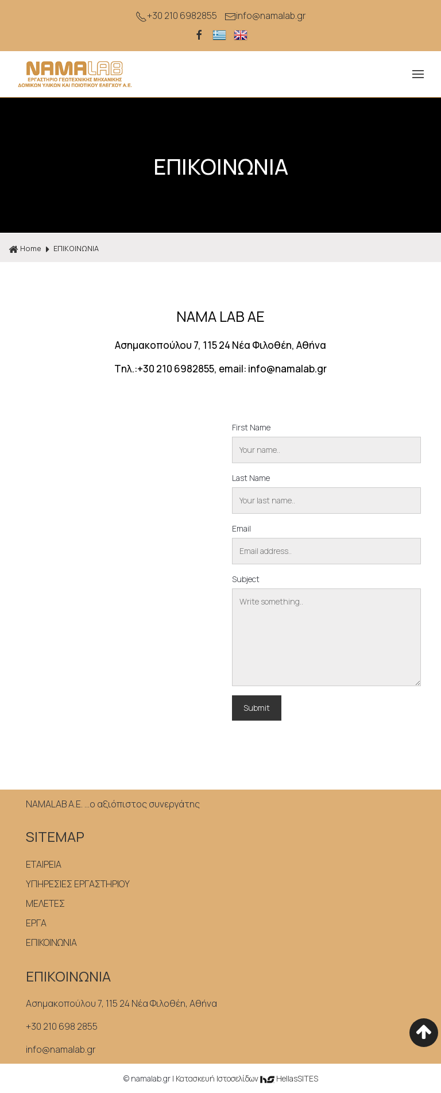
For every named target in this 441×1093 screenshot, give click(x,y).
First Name (251, 427)
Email (241, 528)
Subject (246, 579)
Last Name (251, 477)
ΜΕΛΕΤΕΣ (45, 903)
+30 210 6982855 (176, 15)
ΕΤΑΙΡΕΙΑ (43, 864)
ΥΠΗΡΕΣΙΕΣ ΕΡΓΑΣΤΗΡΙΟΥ (78, 884)
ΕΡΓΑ (36, 923)
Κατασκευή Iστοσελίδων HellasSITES (247, 1078)
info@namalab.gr (265, 15)
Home (25, 249)
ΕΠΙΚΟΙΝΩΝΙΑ (76, 248)
